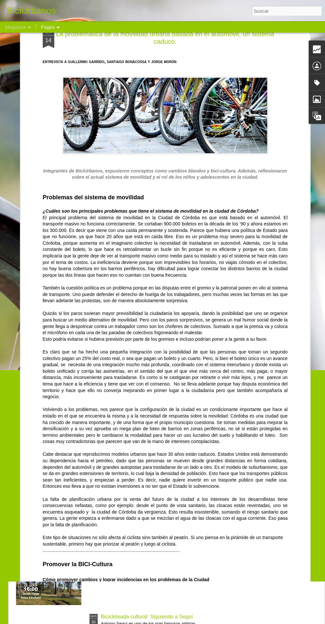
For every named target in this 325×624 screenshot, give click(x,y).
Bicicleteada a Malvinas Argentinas (141, 468)
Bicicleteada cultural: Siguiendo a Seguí (147, 616)
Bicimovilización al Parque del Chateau (146, 542)
